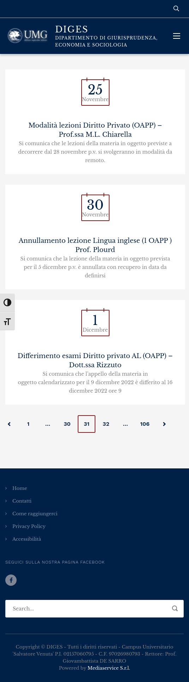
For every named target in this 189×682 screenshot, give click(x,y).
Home (19, 488)
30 (67, 423)
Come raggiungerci (35, 514)
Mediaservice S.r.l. (109, 668)
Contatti (21, 501)
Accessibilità (26, 539)
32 (106, 423)
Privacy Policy (29, 526)
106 (145, 423)
